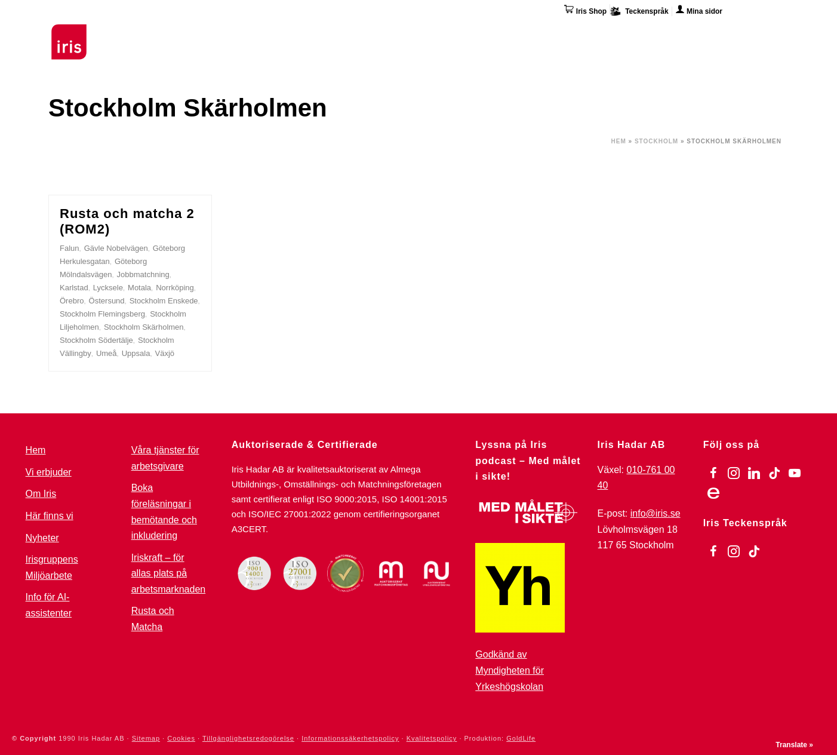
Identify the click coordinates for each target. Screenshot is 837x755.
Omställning (478, 33)
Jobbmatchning (143, 274)
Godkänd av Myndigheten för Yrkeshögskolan (509, 670)
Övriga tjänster (560, 33)
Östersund (107, 300)
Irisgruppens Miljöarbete (52, 567)
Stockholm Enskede (164, 300)
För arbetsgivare (392, 33)
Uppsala (136, 353)
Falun (69, 248)
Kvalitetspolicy (432, 738)
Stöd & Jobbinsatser (289, 33)
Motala (139, 287)
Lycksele (108, 287)
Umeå (106, 353)
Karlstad (74, 287)
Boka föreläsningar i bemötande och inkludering (164, 512)
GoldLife (521, 738)
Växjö (165, 353)
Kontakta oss (760, 33)
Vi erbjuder (49, 472)
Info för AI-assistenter (49, 605)
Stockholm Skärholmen (144, 327)
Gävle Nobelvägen (116, 248)
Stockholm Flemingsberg (102, 313)
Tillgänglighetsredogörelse (248, 738)
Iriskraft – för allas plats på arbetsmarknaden (168, 573)
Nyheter (42, 538)
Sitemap (146, 738)
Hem (618, 141)
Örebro (72, 300)
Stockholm (656, 141)
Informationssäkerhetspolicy (350, 738)
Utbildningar (194, 33)
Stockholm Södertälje (96, 340)
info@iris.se (655, 513)
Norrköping (175, 287)
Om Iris (631, 33)
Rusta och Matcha (152, 619)
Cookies (181, 738)
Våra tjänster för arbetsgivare (165, 458)
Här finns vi (689, 34)
